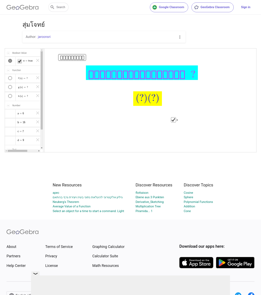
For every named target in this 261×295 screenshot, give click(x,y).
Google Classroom (168, 7)
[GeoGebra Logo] (23, 7)
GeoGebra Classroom (212, 7)
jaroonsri (44, 37)
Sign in (245, 7)
